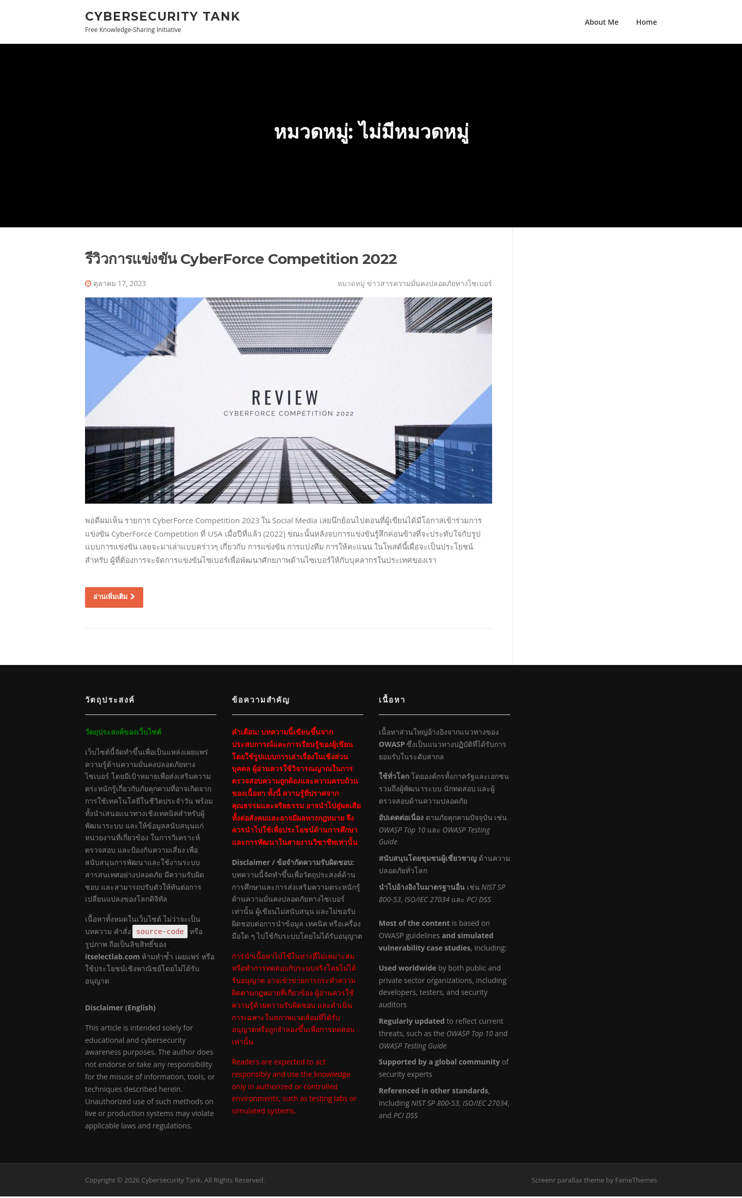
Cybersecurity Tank (162, 16)
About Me (602, 22)
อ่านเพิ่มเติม (114, 598)
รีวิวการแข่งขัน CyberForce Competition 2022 (241, 260)
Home (646, 22)
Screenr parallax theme (568, 1181)
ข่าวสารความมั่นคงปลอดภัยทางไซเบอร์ (429, 285)
